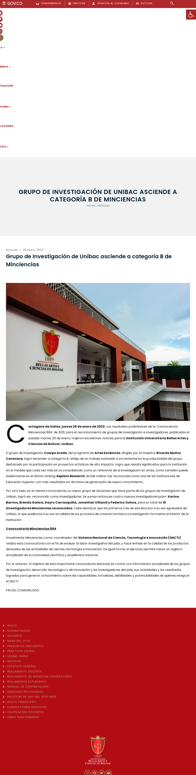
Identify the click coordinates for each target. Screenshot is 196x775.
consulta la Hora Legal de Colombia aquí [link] (65, 745)
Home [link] (91, 81)
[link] (191, 15)
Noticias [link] (103, 81)
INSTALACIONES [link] (152, 23)
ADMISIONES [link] (123, 23)
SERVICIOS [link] (179, 23)
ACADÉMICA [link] (67, 23)
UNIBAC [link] (44, 23)
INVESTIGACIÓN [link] (95, 23)
